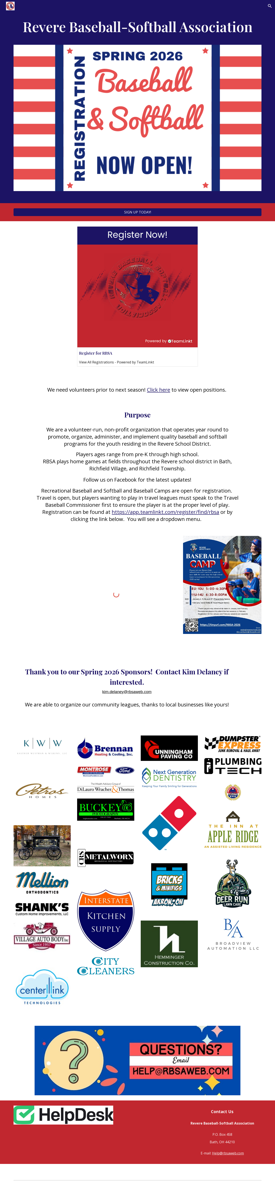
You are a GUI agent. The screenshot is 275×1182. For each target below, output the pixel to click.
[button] (270, 6)
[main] (137, 28)
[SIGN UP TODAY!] (137, 212)
